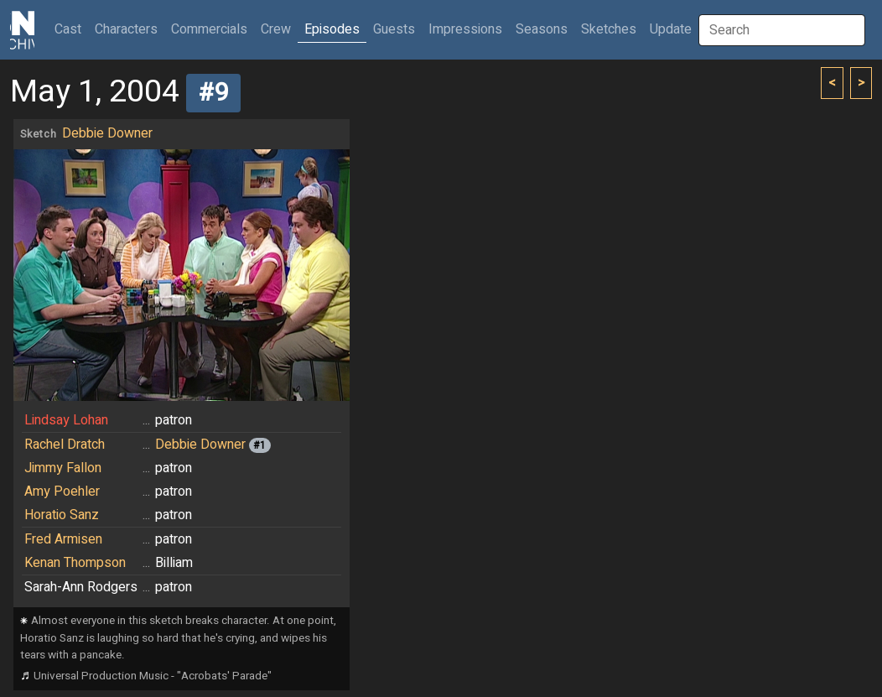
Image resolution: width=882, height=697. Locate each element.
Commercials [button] (209, 29)
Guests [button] (394, 29)
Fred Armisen (63, 539)
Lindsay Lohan (66, 420)
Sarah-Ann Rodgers (80, 587)
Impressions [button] (465, 29)
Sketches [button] (608, 29)
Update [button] (671, 29)
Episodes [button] (332, 29)
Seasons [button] (542, 29)
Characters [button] (126, 29)
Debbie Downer (107, 133)
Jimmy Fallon (62, 468)
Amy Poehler (62, 491)
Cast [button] (71, 28)
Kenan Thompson (75, 563)
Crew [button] (276, 29)
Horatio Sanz (61, 515)
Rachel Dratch (64, 444)
